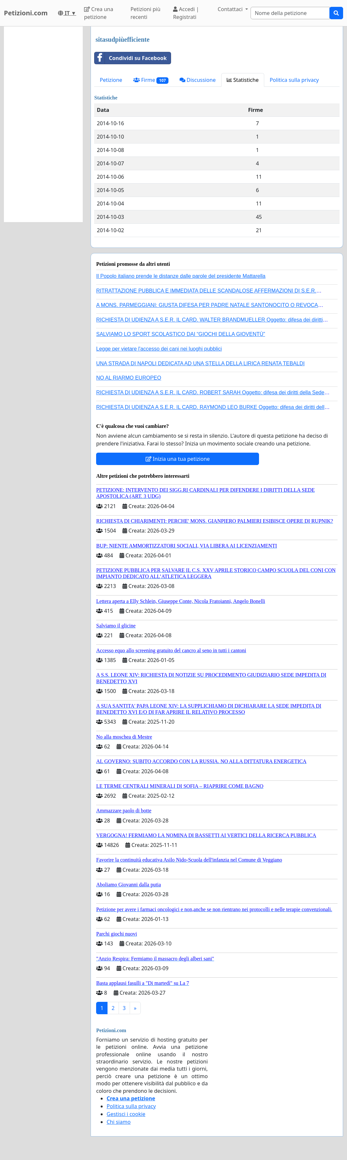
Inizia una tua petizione (178, 458)
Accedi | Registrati (186, 13)
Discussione (198, 79)
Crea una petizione (98, 13)
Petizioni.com (26, 12)
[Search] (290, 13)
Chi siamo (119, 1121)
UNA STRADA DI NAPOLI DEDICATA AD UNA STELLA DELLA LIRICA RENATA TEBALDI (200, 363)
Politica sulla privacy (294, 79)
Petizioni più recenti (145, 13)
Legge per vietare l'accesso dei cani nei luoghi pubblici (159, 349)
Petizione (111, 79)
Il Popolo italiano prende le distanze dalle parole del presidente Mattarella (180, 276)
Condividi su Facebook (130, 58)
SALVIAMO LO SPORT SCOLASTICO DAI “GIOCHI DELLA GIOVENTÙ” (180, 334)
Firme (150, 80)
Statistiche (243, 79)
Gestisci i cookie (126, 1114)
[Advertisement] (43, 124)
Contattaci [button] (231, 9)
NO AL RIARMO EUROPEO (128, 378)
